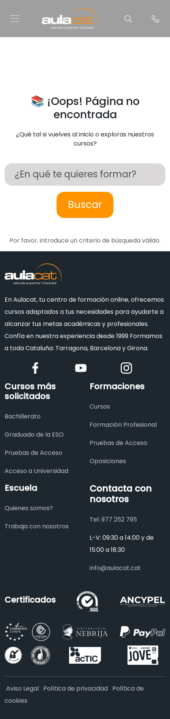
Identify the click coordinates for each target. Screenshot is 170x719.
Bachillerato (23, 416)
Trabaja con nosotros (37, 526)
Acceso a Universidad (36, 471)
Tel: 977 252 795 (113, 519)
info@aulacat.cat (115, 568)
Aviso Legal (22, 688)
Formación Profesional (123, 424)
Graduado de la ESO (34, 434)
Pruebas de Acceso (33, 452)
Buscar (85, 204)
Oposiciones (108, 461)
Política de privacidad (75, 688)
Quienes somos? (29, 508)
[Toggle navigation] (15, 18)
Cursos (100, 406)
